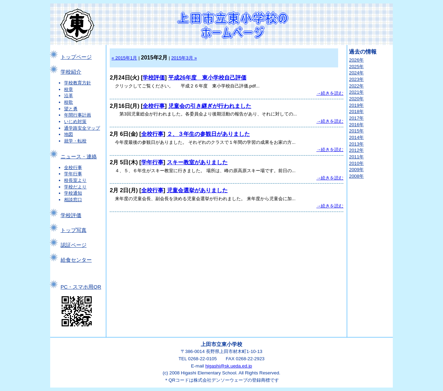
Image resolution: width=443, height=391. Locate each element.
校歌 (68, 102)
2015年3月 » (184, 57)
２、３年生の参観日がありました (208, 134)
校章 (68, 89)
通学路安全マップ (82, 128)
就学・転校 (75, 140)
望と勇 (71, 108)
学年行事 (73, 173)
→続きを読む (329, 93)
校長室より (75, 180)
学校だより (75, 186)
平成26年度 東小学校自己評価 (207, 78)
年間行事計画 (77, 115)
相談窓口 (73, 199)
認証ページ (74, 245)
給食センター (76, 260)
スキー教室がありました (197, 162)
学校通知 (73, 193)
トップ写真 (74, 230)
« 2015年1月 (124, 57)
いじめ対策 (75, 121)
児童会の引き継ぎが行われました (209, 106)
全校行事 (73, 167)
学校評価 (71, 215)
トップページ (76, 57)
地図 (68, 134)
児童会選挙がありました (197, 190)
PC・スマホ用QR (81, 287)
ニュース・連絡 (79, 156)
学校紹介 (71, 72)
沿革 (68, 95)
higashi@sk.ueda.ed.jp (228, 366)
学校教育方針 (77, 82)
